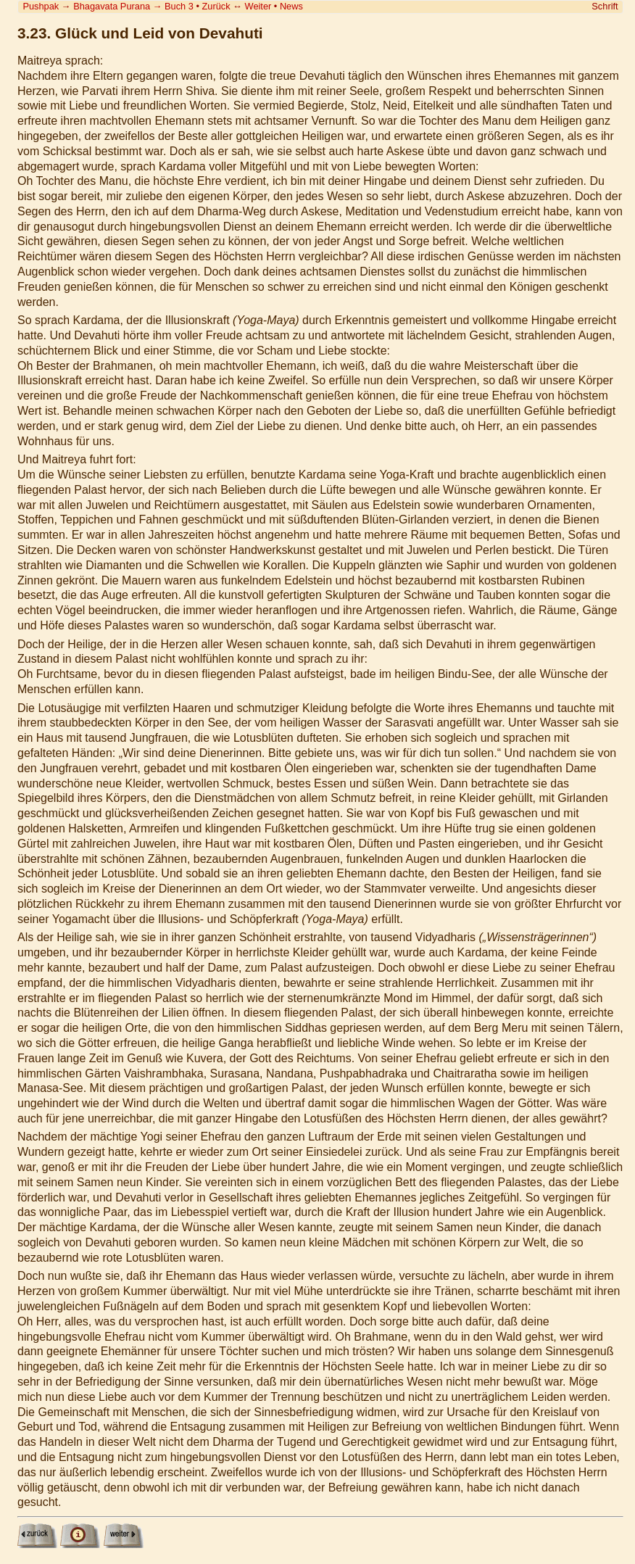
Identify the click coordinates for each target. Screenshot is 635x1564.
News (291, 6)
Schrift (605, 6)
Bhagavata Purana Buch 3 (133, 6)
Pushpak (40, 6)
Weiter (258, 6)
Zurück (216, 6)
